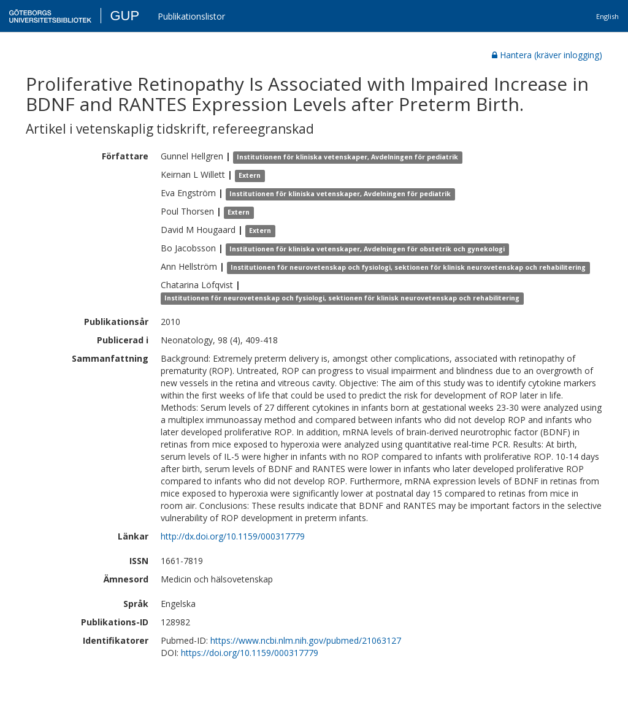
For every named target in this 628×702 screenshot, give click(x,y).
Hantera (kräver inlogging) (547, 55)
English (607, 16)
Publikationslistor (191, 16)
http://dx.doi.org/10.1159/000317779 (233, 536)
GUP (124, 15)
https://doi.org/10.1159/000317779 (249, 652)
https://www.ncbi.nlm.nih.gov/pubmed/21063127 (305, 640)
